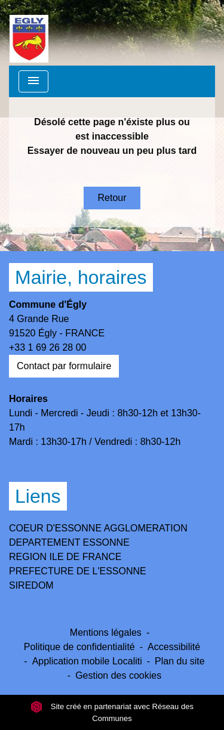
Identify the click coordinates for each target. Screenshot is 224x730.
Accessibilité (174, 647)
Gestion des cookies (118, 675)
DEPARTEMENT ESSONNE (69, 542)
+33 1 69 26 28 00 (47, 347)
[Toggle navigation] (33, 81)
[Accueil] (29, 33)
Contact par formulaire (64, 366)
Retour (111, 198)
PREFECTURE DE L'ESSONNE (77, 571)
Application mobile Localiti (87, 661)
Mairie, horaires (81, 277)
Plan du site (180, 661)
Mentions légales (106, 632)
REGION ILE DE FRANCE (65, 557)
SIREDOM (31, 585)
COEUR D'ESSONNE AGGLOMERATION (98, 528)
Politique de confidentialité (79, 647)
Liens (38, 496)
